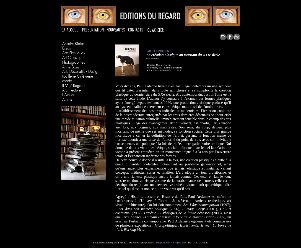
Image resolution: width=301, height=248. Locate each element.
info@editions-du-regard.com (171, 242)
